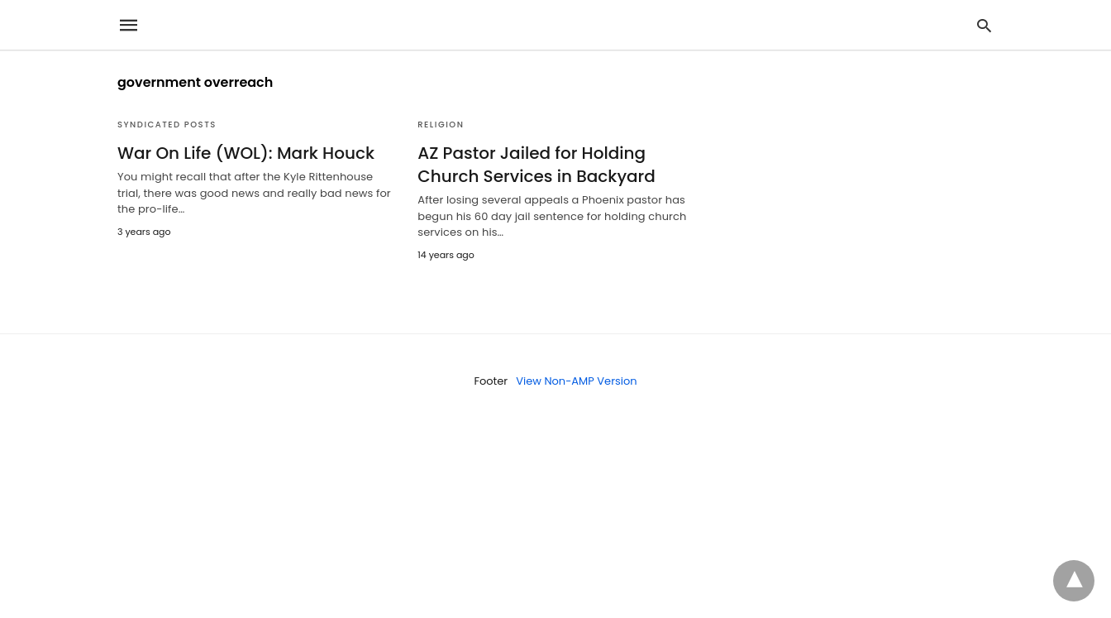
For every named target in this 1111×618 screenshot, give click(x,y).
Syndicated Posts (167, 124)
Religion (440, 124)
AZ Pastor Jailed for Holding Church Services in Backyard (536, 164)
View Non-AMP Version (576, 381)
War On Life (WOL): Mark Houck (245, 153)
